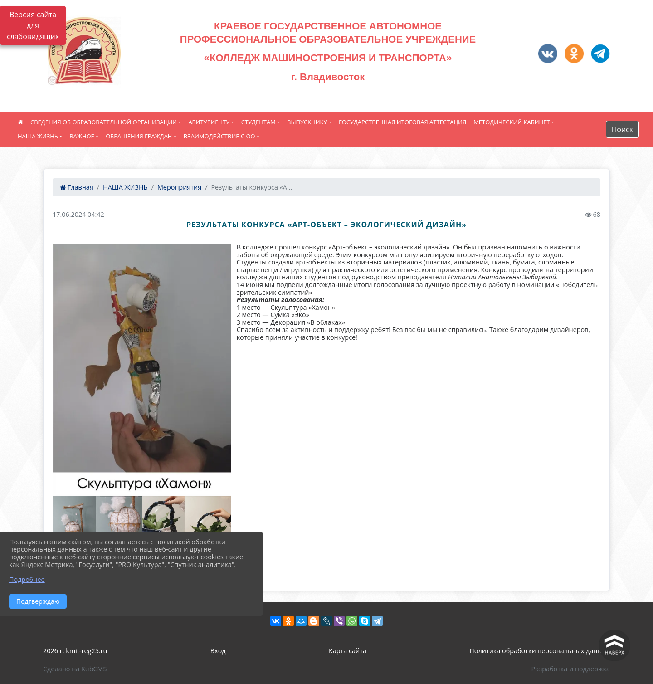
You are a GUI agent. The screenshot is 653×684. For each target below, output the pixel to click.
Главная (76, 187)
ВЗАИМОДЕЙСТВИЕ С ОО (219, 136)
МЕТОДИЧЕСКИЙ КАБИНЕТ (511, 122)
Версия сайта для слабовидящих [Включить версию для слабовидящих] (33, 25)
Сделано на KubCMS (75, 668)
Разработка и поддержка (570, 668)
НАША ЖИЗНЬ (38, 136)
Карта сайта (347, 650)
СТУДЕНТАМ (258, 122)
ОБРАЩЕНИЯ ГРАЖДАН (139, 136)
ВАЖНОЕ (81, 136)
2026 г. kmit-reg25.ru (75, 650)
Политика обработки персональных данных (539, 650)
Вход (218, 650)
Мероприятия (179, 187)
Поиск (622, 129)
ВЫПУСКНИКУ (307, 122)
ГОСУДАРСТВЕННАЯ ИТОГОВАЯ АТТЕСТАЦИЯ (402, 122)
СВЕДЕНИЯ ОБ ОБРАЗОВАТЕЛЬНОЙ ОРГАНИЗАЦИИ (103, 122)
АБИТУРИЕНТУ (208, 122)
